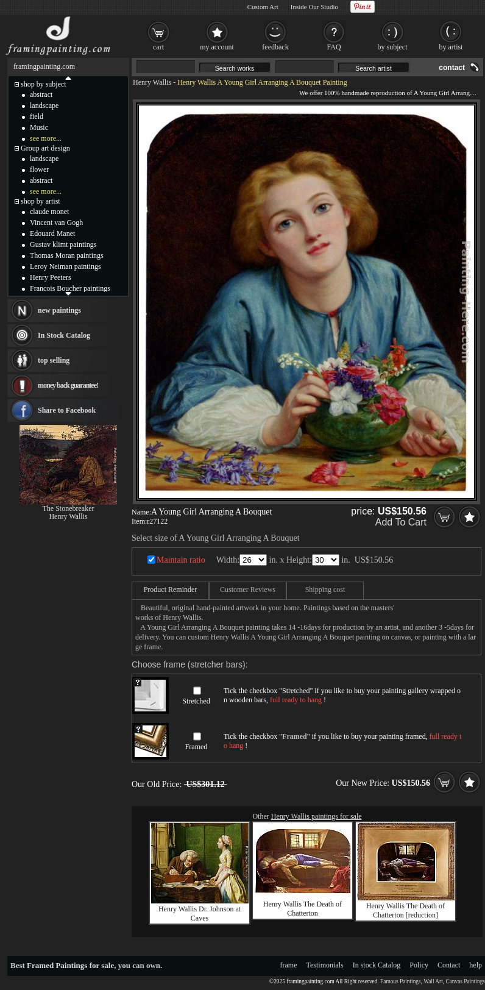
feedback (275, 47)
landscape (44, 105)
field (36, 116)
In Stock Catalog (64, 335)
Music (39, 127)
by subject (393, 47)
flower (39, 169)
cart (158, 47)
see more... (46, 138)
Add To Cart (401, 522)
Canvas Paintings (465, 981)
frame (288, 965)
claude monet (49, 211)
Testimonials (325, 965)
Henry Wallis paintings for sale (316, 816)
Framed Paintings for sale (70, 965)
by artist (451, 47)
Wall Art (433, 981)
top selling (53, 360)
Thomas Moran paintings (67, 255)
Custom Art (262, 6)
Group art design (45, 148)
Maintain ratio (181, 559)
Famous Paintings (400, 981)
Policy (418, 965)
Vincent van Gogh (56, 222)
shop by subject (43, 84)
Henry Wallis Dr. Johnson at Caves (199, 913)
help (475, 965)
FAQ (334, 47)
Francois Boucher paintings (70, 288)
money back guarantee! (68, 385)
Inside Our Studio (314, 6)
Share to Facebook (67, 410)
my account (217, 47)
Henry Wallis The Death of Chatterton (302, 908)
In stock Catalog (377, 965)
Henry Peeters (50, 277)
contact (452, 67)
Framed (196, 746)
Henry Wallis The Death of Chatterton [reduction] (405, 910)
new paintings (59, 310)
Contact (448, 965)
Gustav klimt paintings (63, 244)
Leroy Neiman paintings (65, 266)
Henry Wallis (152, 82)
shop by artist (40, 201)
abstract (41, 94)
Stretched (196, 701)
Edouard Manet (52, 233)
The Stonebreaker (68, 508)
